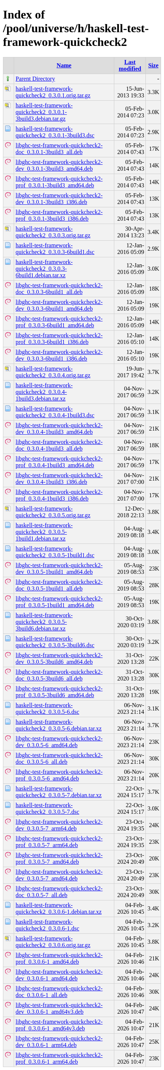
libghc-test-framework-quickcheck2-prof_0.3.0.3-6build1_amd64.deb (59, 321)
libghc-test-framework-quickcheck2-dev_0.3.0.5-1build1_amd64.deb (59, 568)
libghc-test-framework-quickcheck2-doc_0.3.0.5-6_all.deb (59, 758)
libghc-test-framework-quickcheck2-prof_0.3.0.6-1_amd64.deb (59, 958)
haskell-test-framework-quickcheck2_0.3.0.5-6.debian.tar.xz (59, 725)
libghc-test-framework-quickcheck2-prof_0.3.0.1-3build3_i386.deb (59, 215)
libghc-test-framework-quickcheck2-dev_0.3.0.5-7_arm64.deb (59, 825)
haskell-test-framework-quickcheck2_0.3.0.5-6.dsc (47, 708)
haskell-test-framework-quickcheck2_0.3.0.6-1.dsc (47, 925)
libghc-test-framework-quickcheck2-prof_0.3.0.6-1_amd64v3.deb (59, 1025)
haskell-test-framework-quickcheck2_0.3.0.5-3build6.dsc (55, 641)
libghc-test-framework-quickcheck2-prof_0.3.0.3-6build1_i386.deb (59, 338)
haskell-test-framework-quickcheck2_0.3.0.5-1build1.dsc (55, 551)
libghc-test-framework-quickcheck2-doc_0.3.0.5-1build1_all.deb (59, 585)
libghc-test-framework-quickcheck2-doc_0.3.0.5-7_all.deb (59, 891)
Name (63, 65)
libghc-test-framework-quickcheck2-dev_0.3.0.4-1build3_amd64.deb (59, 428)
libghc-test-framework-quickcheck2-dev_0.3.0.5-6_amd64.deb (59, 741)
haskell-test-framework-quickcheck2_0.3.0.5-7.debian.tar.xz (59, 791)
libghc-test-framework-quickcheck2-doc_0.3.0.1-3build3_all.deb (59, 148)
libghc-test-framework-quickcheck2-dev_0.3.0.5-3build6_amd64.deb (59, 658)
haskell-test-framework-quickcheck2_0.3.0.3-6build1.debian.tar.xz (44, 268)
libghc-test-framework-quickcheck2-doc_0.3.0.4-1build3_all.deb (59, 445)
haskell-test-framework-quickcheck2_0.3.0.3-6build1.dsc (55, 248)
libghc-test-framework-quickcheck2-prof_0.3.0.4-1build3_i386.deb (59, 495)
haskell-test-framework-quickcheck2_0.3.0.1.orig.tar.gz (53, 92)
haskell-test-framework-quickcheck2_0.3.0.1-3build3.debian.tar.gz (44, 112)
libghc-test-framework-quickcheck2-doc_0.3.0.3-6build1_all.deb (59, 288)
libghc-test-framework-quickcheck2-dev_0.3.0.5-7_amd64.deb (59, 875)
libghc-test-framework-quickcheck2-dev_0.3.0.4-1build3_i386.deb (59, 478)
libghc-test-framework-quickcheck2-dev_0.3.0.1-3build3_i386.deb (59, 198)
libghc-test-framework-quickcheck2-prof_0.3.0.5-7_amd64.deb (59, 858)
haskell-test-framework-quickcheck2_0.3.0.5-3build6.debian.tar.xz (44, 622)
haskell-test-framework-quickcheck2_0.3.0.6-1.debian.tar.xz (59, 908)
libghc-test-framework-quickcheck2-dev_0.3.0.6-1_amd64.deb (59, 975)
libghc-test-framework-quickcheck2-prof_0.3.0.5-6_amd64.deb (59, 775)
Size (153, 65)
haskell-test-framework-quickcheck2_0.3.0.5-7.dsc (47, 808)
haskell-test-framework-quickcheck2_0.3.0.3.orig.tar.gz (53, 231)
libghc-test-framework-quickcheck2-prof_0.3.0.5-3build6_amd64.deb (59, 691)
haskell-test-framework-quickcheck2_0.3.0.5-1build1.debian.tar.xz (44, 532)
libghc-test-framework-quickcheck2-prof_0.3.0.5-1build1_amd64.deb (59, 601)
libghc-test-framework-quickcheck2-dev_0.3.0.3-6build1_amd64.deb (59, 305)
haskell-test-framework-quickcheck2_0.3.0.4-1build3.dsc (55, 411)
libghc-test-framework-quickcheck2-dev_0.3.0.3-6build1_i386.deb (59, 355)
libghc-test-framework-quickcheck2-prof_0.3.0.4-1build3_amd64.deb (59, 461)
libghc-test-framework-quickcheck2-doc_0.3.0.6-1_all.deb (59, 991)
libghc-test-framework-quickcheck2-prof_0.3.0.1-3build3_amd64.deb (59, 181)
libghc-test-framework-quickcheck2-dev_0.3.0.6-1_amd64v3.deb (59, 1008)
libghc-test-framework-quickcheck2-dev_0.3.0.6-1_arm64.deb (59, 1041)
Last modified (130, 65)
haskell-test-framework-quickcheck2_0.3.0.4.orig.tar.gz (53, 371)
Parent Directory (35, 79)
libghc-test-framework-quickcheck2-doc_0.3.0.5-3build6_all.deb (59, 675)
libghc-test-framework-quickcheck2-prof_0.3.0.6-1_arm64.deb (59, 1058)
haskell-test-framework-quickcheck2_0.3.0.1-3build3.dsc (55, 132)
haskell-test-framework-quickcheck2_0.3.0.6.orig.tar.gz (53, 941)
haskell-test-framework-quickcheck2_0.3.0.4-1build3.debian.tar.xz (44, 392)
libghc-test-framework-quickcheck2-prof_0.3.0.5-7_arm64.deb (59, 841)
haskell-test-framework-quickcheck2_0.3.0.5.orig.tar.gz (53, 511)
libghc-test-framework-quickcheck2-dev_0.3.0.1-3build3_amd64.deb (59, 165)
